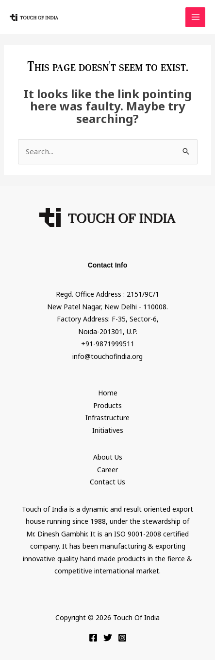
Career (107, 469)
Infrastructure (107, 417)
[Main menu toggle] (195, 17)
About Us (107, 457)
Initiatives (107, 430)
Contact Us (107, 481)
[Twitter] (107, 637)
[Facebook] (93, 637)
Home (107, 392)
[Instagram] (122, 637)
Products (107, 405)
